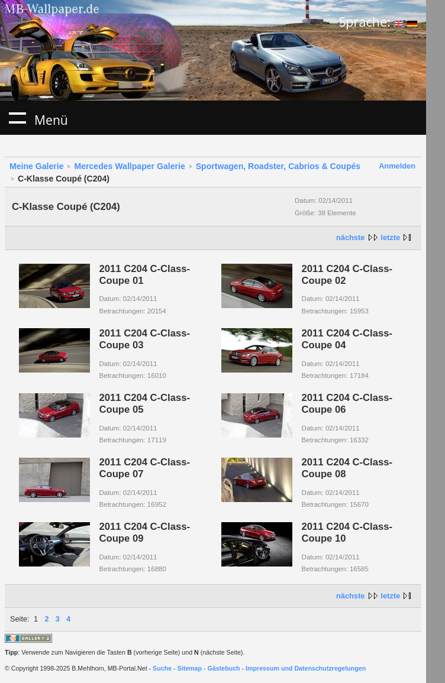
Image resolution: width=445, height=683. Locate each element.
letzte (390, 237)
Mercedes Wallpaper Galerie (129, 166)
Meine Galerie (36, 166)
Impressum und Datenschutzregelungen (306, 668)
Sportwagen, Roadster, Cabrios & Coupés (278, 166)
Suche (162, 668)
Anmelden (397, 165)
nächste (350, 237)
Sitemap (190, 668)
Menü (17, 118)
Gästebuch (224, 668)
